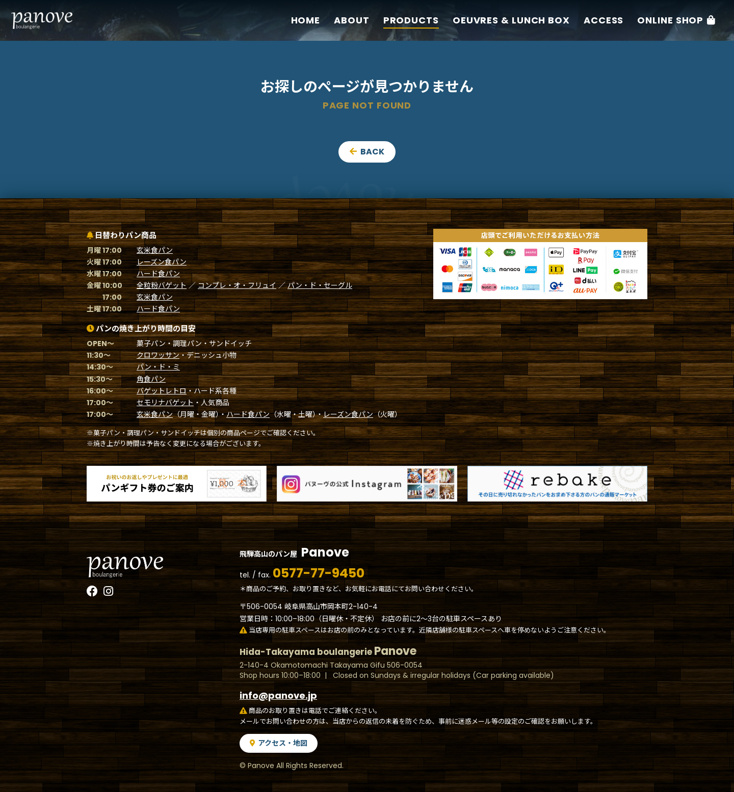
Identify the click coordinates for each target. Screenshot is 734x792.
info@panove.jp (278, 695)
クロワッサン (158, 355)
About (352, 20)
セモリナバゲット (165, 403)
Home (306, 20)
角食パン (151, 379)
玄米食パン (155, 250)
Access (604, 20)
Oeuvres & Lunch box (511, 20)
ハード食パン (158, 274)
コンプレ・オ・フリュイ (237, 285)
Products (411, 20)
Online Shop (671, 20)
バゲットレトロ (162, 391)
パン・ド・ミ (158, 367)
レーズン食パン (162, 262)
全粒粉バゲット (162, 285)
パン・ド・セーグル (319, 285)
